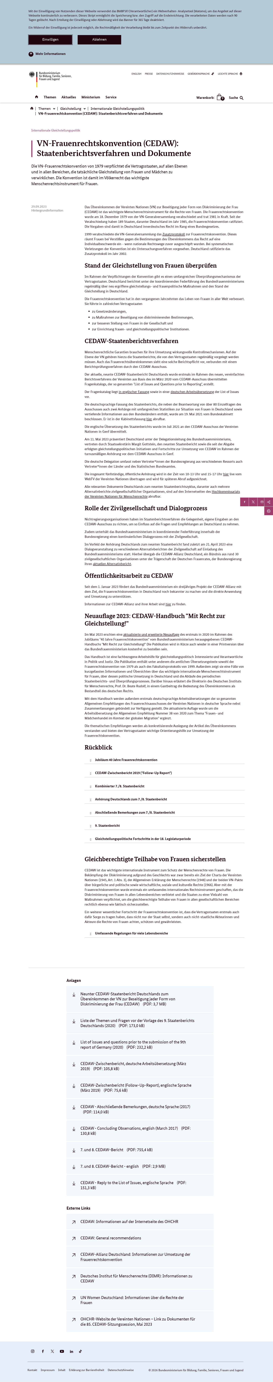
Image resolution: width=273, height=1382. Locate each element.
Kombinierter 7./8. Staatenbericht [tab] (119, 786)
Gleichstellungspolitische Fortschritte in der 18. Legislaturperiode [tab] (143, 838)
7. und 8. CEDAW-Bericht (116, 1149)
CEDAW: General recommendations (110, 1237)
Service (111, 97)
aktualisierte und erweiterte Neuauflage (151, 635)
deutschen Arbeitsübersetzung (192, 392)
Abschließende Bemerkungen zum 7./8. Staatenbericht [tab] (135, 812)
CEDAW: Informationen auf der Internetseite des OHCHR (129, 1221)
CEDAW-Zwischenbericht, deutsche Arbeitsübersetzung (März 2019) (133, 1066)
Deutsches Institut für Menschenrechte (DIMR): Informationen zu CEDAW (136, 1278)
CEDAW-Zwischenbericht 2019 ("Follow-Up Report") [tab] (133, 773)
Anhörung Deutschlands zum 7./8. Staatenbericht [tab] (131, 799)
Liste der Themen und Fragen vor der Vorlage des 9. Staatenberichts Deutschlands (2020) (137, 1023)
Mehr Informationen (51, 53)
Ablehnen (99, 39)
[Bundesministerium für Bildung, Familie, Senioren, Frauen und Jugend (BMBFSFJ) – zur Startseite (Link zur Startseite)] (50, 79)
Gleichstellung (70, 109)
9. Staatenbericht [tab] (107, 825)
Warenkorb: (209, 97)
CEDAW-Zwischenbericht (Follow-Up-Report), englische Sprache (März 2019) (135, 1088)
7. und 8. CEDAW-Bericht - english (122, 1166)
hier (149, 419)
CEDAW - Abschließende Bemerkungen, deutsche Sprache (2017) (135, 1109)
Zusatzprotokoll (173, 234)
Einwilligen (50, 39)
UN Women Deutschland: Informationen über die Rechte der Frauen (132, 1300)
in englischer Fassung (134, 392)
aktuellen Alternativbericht (112, 564)
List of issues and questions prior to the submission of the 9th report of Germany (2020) (133, 1044)
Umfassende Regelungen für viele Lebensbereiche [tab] (131, 933)
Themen (50, 97)
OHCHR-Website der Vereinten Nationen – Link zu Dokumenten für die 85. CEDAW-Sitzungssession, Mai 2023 (137, 1321)
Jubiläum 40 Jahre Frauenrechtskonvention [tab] (126, 760)
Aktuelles (68, 97)
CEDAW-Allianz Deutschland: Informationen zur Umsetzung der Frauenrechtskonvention (135, 1257)
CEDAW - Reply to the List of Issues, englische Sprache (133, 1185)
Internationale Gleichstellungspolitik (118, 109)
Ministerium (90, 97)
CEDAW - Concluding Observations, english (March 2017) (135, 1131)
